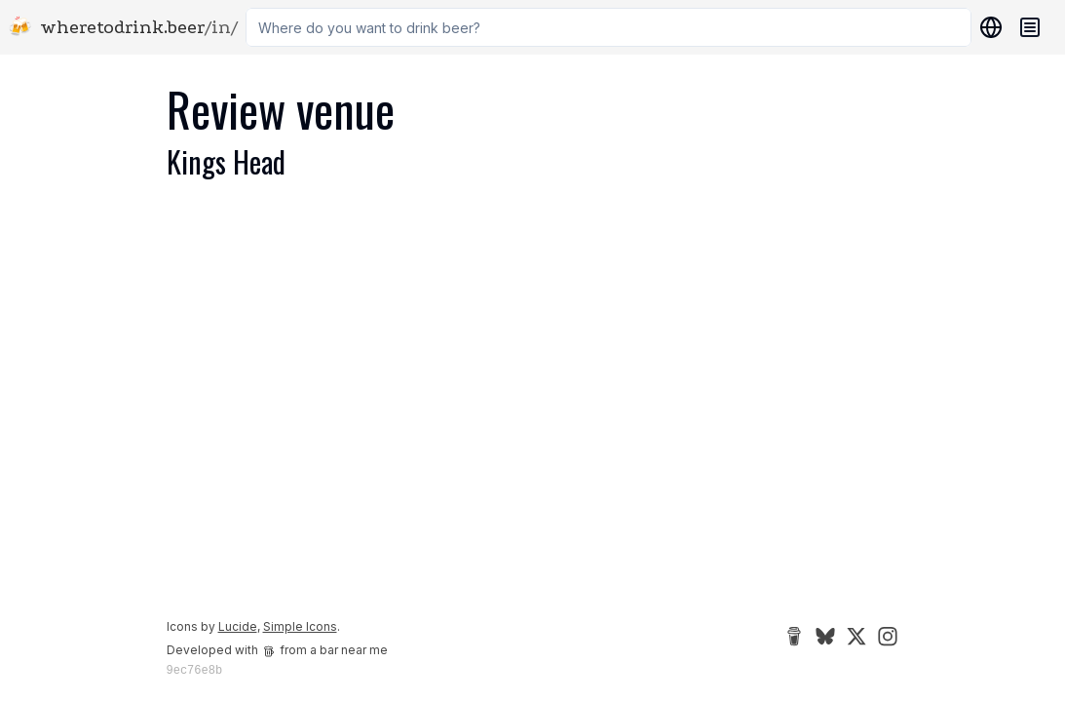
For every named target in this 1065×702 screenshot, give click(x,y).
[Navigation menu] (1030, 27)
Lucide (237, 626)
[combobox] (608, 27)
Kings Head (226, 161)
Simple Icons (300, 626)
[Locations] (987, 27)
